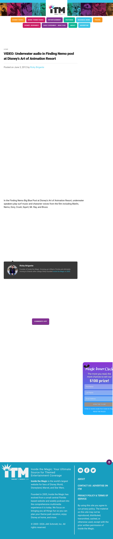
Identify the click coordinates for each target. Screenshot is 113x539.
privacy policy (88, 508)
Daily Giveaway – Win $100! (54, 25)
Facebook (86, 470)
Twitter (93, 470)
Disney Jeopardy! (31, 25)
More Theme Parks (36, 20)
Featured (69, 20)
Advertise (84, 25)
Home (6, 49)
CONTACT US (84, 485)
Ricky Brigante (37, 67)
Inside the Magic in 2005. (61, 271)
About (72, 25)
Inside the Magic (86, 528)
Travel (98, 20)
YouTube (80, 470)
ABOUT (81, 479)
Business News (84, 20)
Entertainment (54, 20)
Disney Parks (18, 20)
